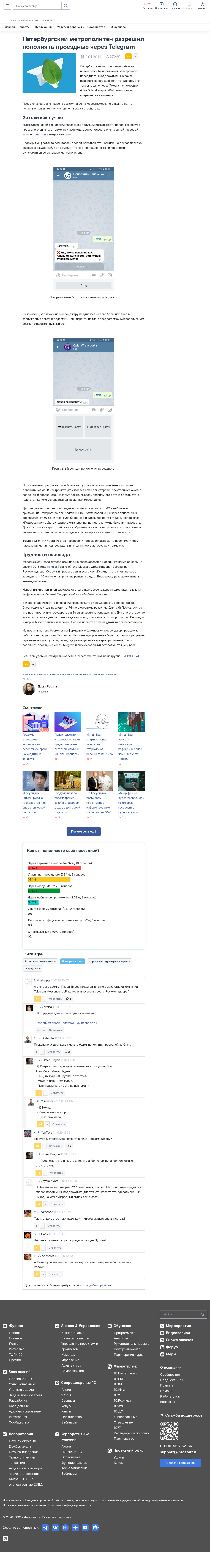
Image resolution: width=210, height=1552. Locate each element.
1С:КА (118, 1384)
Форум (172, 1347)
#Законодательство (33, 674)
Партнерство (71, 1417)
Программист (124, 1333)
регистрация (84, 1285)
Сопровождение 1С (78, 1382)
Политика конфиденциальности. (69, 1505)
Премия (15, 1360)
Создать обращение (180, 1463)
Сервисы (68, 1400)
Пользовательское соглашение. (25, 1505)
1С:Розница (122, 1400)
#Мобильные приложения (86, 674)
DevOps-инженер (127, 1349)
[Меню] (7, 6)
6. (38, 1101)
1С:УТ (118, 1395)
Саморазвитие (72, 1371)
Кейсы (66, 1411)
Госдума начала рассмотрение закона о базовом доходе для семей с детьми (67, 802)
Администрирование (25, 1411)
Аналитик (121, 1338)
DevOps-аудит (20, 1446)
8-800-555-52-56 (176, 1446)
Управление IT (72, 1360)
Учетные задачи (21, 1390)
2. (35, 1038)
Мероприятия (178, 1326)
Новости (15, 1333)
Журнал (16, 1326)
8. (35, 1234)
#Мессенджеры (51, 674)
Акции (66, 1390)
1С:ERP (119, 1379)
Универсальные (125, 1417)
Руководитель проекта (131, 1343)
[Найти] (202, 1314)
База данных (19, 1406)
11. (35, 1256)
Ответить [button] (55, 998)
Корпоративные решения (75, 1436)
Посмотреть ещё (83, 831)
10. (37, 1007)
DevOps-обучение (23, 1441)
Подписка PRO (20, 1379)
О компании (171, 1367)
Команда (68, 1354)
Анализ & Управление (80, 1326)
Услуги (66, 1406)
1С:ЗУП (119, 1406)
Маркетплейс (125, 1366)
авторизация (102, 1285)
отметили (39, 134)
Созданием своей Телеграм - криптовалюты (66, 1023)
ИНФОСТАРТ (133, 656)
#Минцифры (66, 674)
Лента (13, 1343)
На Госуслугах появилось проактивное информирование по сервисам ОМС (98, 802)
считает (138, 607)
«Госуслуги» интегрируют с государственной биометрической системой (35, 802)
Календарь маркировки (131, 1433)
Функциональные (22, 1384)
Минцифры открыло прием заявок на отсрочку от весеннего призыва (99, 744)
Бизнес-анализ (72, 1333)
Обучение (122, 1326)
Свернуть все (32, 968)
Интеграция (18, 1417)
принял (52, 566)
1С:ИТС (66, 1395)
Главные (15, 1338)
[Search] (183, 1314)
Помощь (166, 1391)
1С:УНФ (119, 1390)
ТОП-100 (15, 1354)
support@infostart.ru (178, 1452)
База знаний (20, 1372)
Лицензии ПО (71, 1452)
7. (35, 1212)
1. (35, 980)
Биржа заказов (179, 1340)
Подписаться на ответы (40, 961)
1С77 (117, 1428)
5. (37, 1154)
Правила (166, 1385)
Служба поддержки (183, 1415)
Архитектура (71, 1365)
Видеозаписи (178, 1333)
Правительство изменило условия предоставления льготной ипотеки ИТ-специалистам (67, 744)
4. (35, 1132)
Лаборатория (21, 1434)
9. (37, 1181)
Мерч (171, 1354)
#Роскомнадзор (109, 674)
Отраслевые (70, 1457)
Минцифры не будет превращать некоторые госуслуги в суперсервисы (131, 802)
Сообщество (19, 1422)
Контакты (167, 1402)
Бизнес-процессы (75, 1338)
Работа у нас (170, 1396)
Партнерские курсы (129, 1354)
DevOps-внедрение (24, 1452)
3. (37, 1060)
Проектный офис (128, 1450)
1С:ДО (118, 1411)
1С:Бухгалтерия (125, 1373)
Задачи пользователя (25, 1395)
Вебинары (69, 1422)
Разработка (18, 1400)
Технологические (74, 1468)
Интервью (16, 1349)
